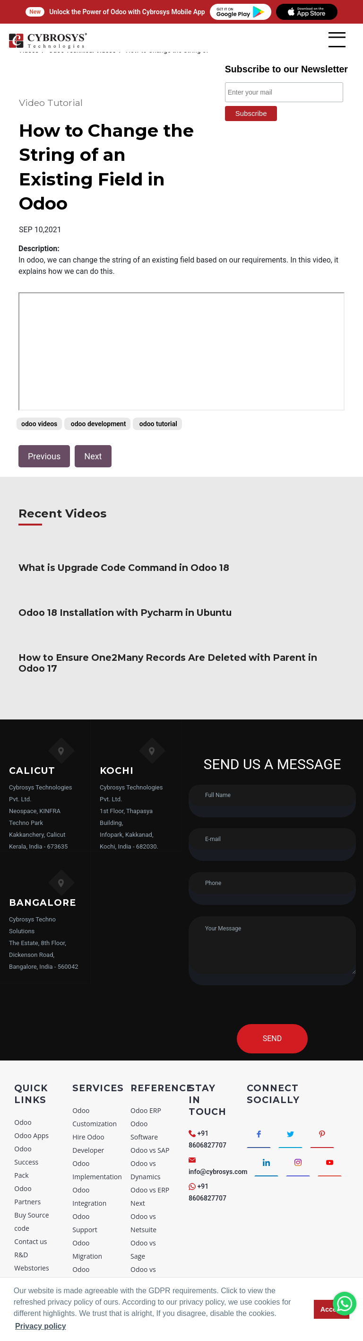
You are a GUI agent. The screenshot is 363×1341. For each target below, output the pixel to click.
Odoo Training (84, 1267)
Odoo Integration (89, 1161)
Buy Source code (31, 1186)
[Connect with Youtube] (330, 1127)
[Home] (47, 47)
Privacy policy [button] (40, 1326)
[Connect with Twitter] (290, 1098)
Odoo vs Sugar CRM (147, 1240)
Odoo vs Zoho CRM (146, 1267)
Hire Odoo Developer (88, 1108)
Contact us (30, 1205)
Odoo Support (84, 1187)
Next (93, 432)
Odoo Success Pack (26, 1126)
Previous (44, 432)
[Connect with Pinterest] (322, 1098)
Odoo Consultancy (91, 1240)
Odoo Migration (87, 1214)
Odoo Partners (27, 1159)
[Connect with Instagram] (298, 1127)
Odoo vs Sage (143, 1214)
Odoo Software (144, 1095)
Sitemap (26, 1245)
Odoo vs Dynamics (145, 1134)
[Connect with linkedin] (266, 1127)
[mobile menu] (337, 39)
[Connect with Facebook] (259, 1098)
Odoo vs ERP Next (149, 1161)
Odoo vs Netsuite (143, 1187)
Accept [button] (331, 1309)
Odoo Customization (94, 1081)
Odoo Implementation (97, 1134)
